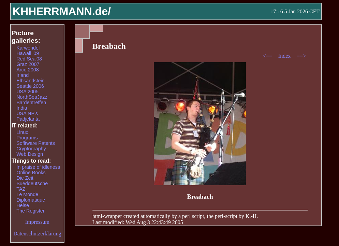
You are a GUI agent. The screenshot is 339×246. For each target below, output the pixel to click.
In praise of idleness (38, 167)
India (21, 108)
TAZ (20, 189)
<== (268, 56)
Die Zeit (24, 178)
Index (285, 56)
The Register (30, 211)
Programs (27, 137)
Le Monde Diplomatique (30, 197)
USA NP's (27, 113)
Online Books (31, 172)
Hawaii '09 (27, 53)
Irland (22, 75)
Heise (22, 205)
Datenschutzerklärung (37, 233)
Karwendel (28, 48)
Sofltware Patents (35, 143)
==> (301, 56)
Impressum (37, 222)
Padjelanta (28, 119)
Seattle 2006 (30, 86)
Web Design (29, 154)
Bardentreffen (31, 102)
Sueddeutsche (32, 183)
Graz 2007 (27, 64)
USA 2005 (27, 91)
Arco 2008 (27, 69)
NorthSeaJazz (31, 97)
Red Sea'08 (29, 59)
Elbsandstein (30, 80)
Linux (22, 132)
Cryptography (31, 148)
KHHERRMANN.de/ (62, 11)
